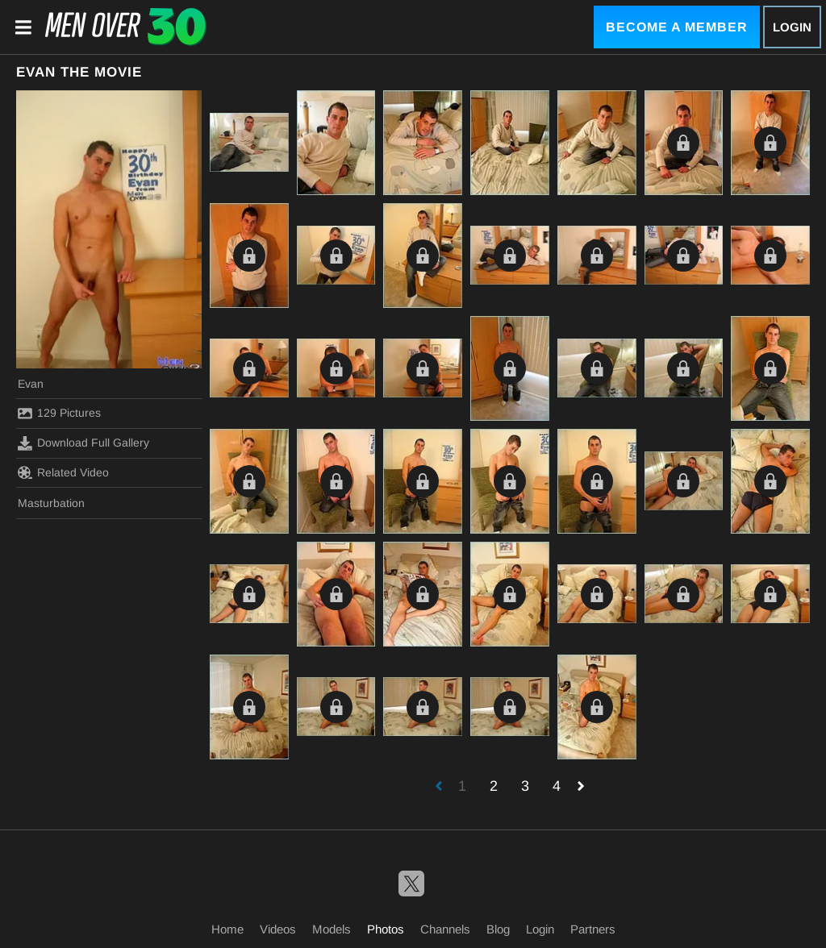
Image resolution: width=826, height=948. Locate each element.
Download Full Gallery (83, 443)
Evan (31, 383)
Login (792, 27)
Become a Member (677, 27)
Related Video (63, 472)
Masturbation (51, 503)
